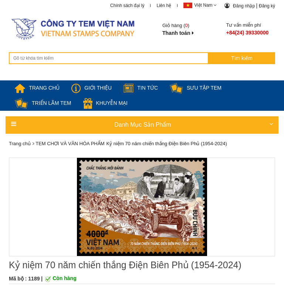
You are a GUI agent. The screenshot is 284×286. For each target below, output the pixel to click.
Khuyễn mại (105, 103)
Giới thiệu (91, 88)
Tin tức (141, 88)
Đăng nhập (244, 6)
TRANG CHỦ (37, 88)
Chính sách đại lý (127, 5)
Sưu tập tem (196, 88)
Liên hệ (163, 5)
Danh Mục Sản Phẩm (142, 124)
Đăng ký (267, 6)
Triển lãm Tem (43, 103)
